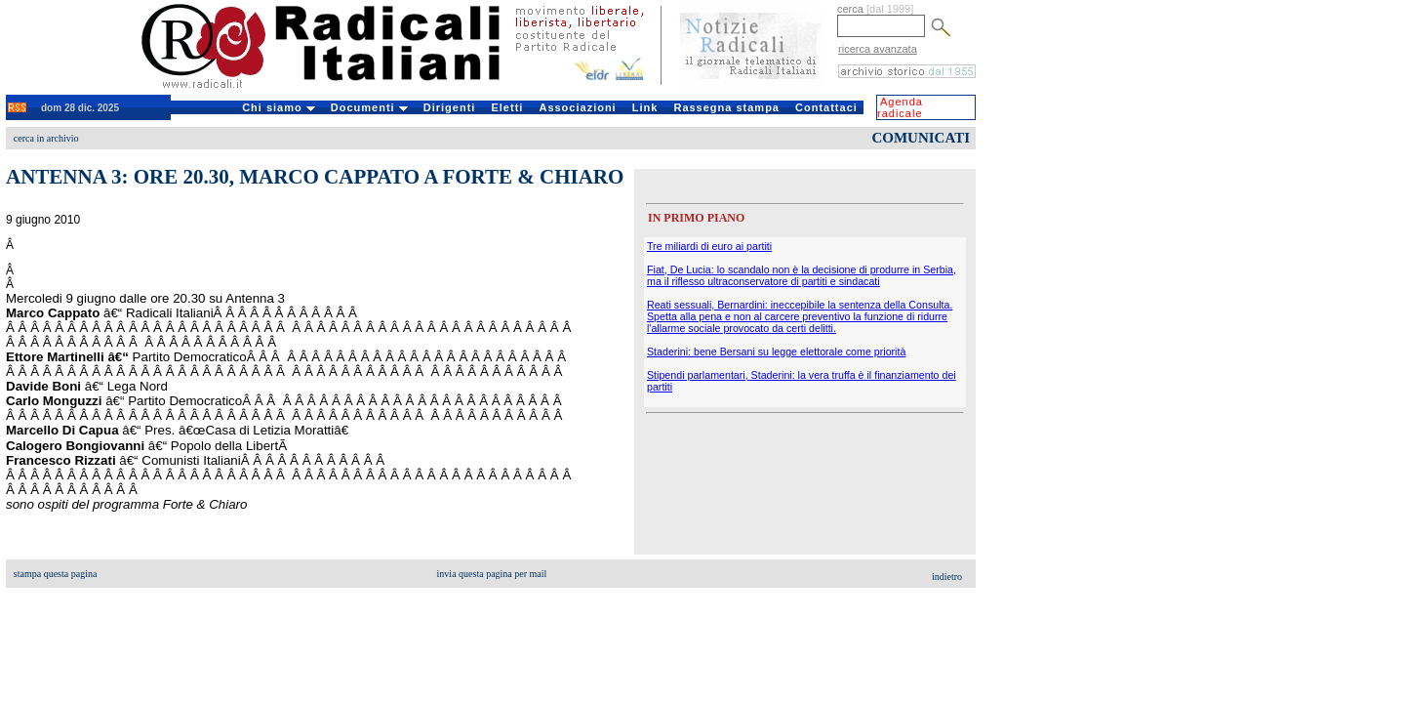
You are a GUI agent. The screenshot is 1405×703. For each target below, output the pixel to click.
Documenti (369, 107)
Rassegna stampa (726, 107)
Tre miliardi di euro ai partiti (709, 246)
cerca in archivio (46, 138)
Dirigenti (449, 107)
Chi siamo (278, 107)
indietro (947, 576)
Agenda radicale (900, 107)
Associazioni (577, 107)
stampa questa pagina (56, 573)
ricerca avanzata (877, 49)
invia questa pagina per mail (492, 573)
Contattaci (826, 107)
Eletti (507, 107)
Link (645, 107)
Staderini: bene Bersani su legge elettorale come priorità (776, 351)
